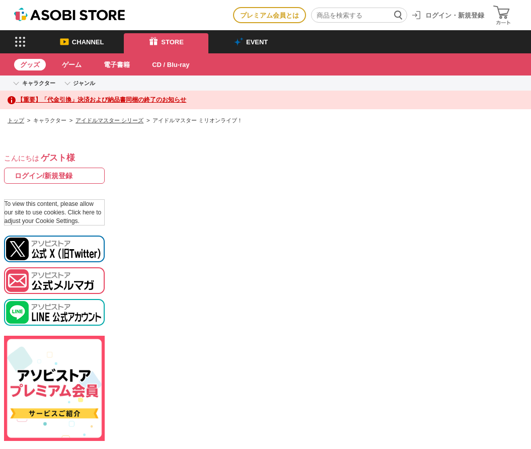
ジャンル (84, 83)
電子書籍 (117, 64)
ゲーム (72, 64)
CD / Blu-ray (170, 64)
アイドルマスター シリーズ (109, 120)
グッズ (30, 64)
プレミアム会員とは (269, 15)
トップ (16, 120)
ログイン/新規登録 (44, 176)
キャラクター (38, 83)
